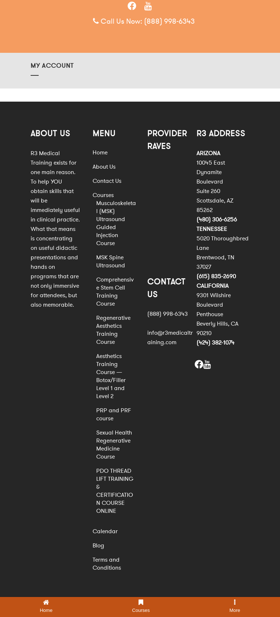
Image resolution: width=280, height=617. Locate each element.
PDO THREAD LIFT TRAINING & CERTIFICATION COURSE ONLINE (114, 491)
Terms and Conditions (107, 564)
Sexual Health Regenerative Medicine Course (114, 445)
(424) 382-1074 (215, 343)
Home (100, 153)
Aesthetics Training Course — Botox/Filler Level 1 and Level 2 (111, 376)
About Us (104, 167)
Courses (103, 195)
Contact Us (107, 181)
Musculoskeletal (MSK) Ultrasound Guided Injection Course (116, 223)
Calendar (105, 531)
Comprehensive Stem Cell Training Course (115, 292)
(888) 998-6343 (169, 21)
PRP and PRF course (113, 414)
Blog (98, 546)
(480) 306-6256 (217, 220)
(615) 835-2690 (216, 276)
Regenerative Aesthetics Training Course (113, 330)
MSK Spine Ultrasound (110, 262)
